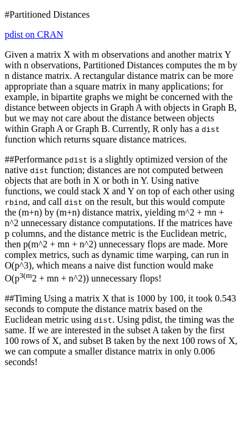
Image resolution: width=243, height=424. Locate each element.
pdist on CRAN (34, 34)
